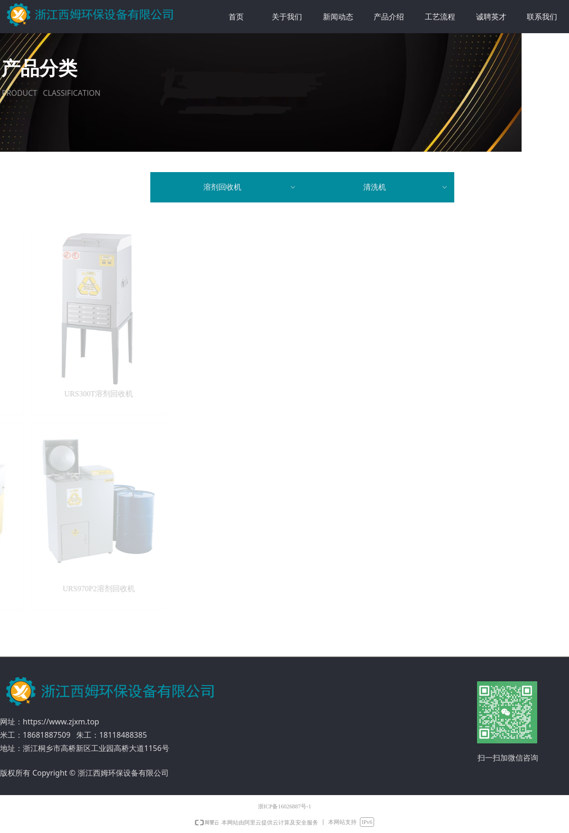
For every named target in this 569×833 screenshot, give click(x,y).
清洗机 (406, 187)
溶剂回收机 (249, 187)
